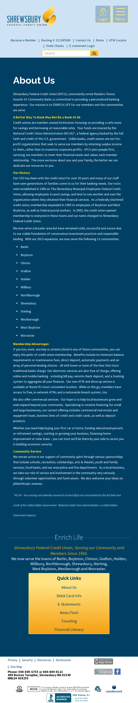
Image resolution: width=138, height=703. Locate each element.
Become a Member (23, 40)
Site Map (16, 666)
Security (27, 660)
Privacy (12, 660)
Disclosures (63, 660)
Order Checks (55, 46)
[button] (120, 14)
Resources (44, 660)
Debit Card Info (69, 595)
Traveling (69, 620)
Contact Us (83, 40)
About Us (69, 587)
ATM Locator (117, 40)
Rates (100, 40)
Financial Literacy (69, 629)
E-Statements (69, 604)
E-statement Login (82, 46)
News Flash (69, 612)
